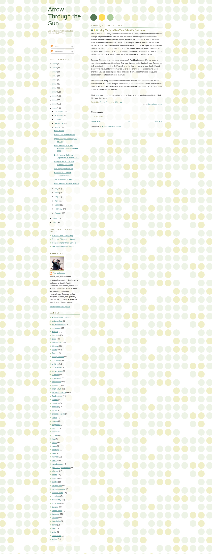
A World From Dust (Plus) (62, 236)
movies (55, 457)
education (56, 385)
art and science (58, 324)
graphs (55, 421)
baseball (55, 335)
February (58, 209)
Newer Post (96, 121)
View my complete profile (60, 307)
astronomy (56, 328)
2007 (55, 222)
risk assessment (58, 489)
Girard (54, 410)
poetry (54, 475)
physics (55, 471)
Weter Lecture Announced (64, 135)
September (59, 123)
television (56, 503)
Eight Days (56, 389)
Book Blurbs (59, 131)
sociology (56, 496)
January (58, 213)
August (58, 127)
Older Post (158, 121)
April (57, 201)
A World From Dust (60, 317)
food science (57, 396)
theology (55, 514)
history (55, 428)
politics (55, 478)
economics (56, 382)
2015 (55, 84)
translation (56, 521)
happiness (56, 425)
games (55, 400)
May (57, 197)
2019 (55, 68)
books (54, 349)
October (58, 119)
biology (55, 346)
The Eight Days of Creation (63, 246)
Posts (55, 47)
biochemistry (57, 342)
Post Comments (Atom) (111, 126)
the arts (55, 507)
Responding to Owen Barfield (64, 243)
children (55, 364)
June (57, 193)
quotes (55, 482)
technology (56, 500)
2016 (55, 80)
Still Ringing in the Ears (63, 169)
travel (54, 525)
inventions (152, 104)
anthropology (57, 321)
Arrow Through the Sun (64, 16)
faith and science (59, 392)
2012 (55, 96)
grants (54, 417)
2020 (55, 64)
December (59, 111)
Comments (57, 52)
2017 (55, 76)
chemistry (56, 360)
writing (55, 539)
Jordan (55, 435)
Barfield (55, 332)
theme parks (57, 511)
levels (54, 443)
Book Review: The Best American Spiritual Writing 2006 (66, 148)
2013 (55, 92)
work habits (56, 536)
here (97, 95)
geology (55, 407)
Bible (54, 339)
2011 (55, 100)
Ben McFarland (59, 273)
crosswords (56, 378)
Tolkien (55, 518)
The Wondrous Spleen (63, 179)
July (57, 189)
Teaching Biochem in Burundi (64, 239)
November (59, 115)
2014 (55, 88)
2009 (55, 108)
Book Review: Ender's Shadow (66, 183)
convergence (57, 371)
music (160, 104)
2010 (55, 104)
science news (57, 493)
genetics (55, 403)
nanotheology (57, 464)
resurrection (57, 485)
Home (127, 121)
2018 (55, 72)
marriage (56, 450)
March (57, 205)
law (53, 439)
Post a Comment (101, 116)
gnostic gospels (58, 414)
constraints (56, 367)
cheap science (58, 357)
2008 (55, 218)
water (54, 532)
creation (55, 375)
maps (54, 446)
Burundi (55, 353)
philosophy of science (61, 468)
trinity (54, 528)
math (54, 453)
